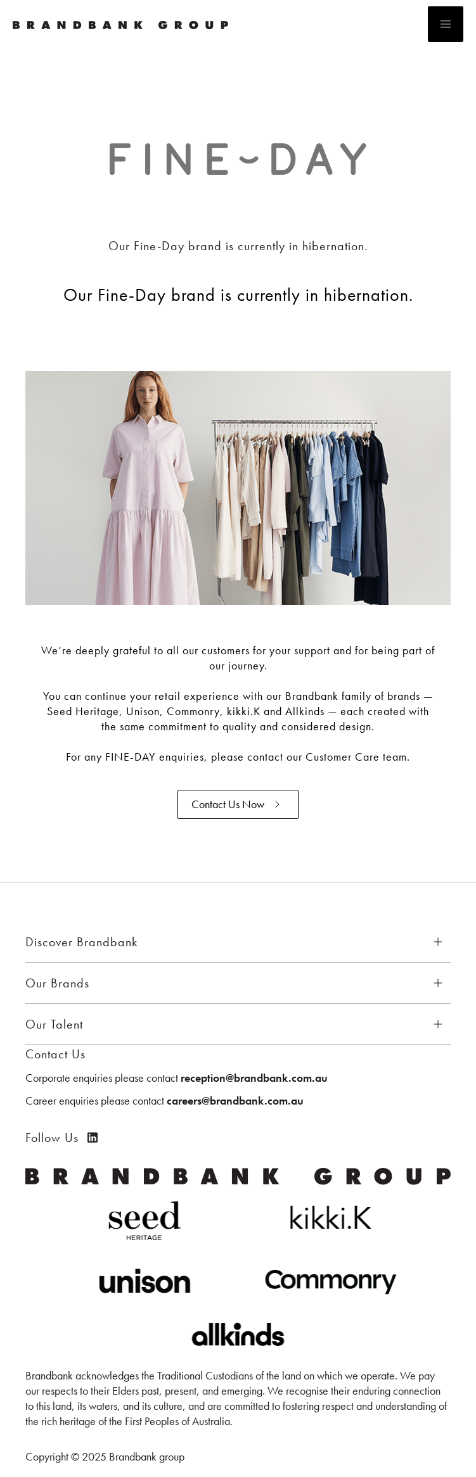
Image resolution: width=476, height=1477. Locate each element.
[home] (211, 24)
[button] (445, 24)
